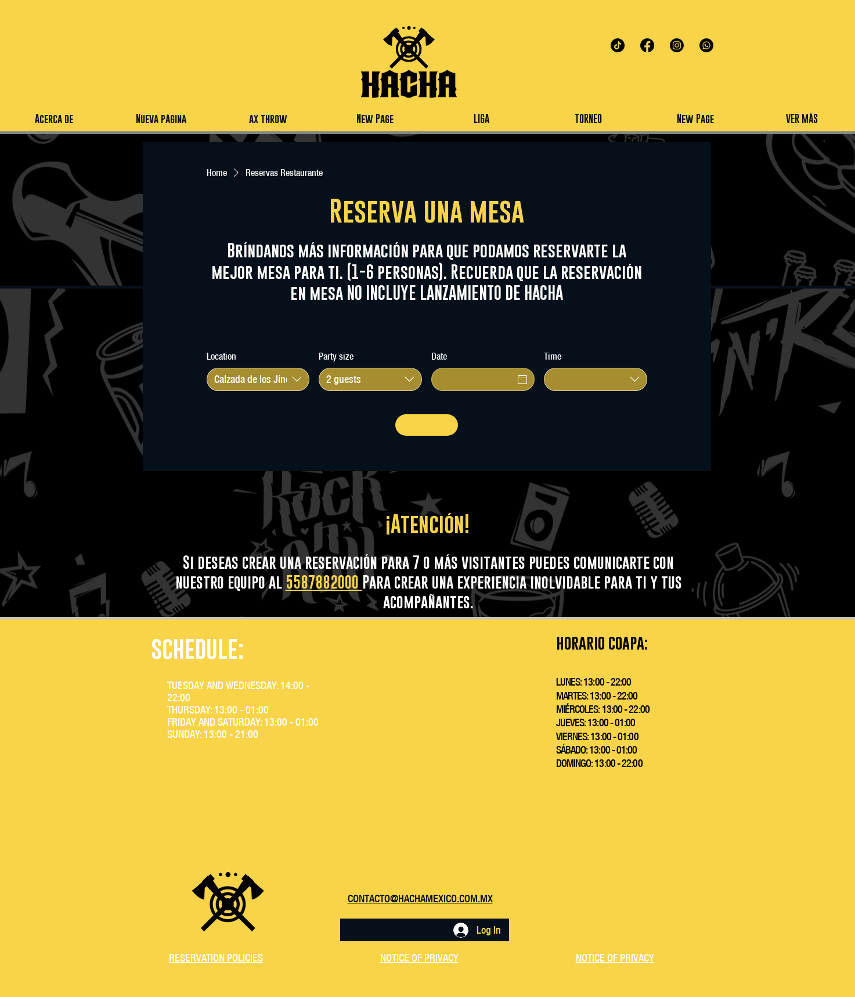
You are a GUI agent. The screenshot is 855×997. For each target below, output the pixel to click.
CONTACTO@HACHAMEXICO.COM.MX (420, 898)
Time (552, 356)
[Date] (472, 379)
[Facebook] (647, 45)
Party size (336, 356)
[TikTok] (618, 45)
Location (221, 356)
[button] (481, 118)
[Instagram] (677, 45)
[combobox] (258, 379)
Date (439, 356)
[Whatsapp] (706, 45)
